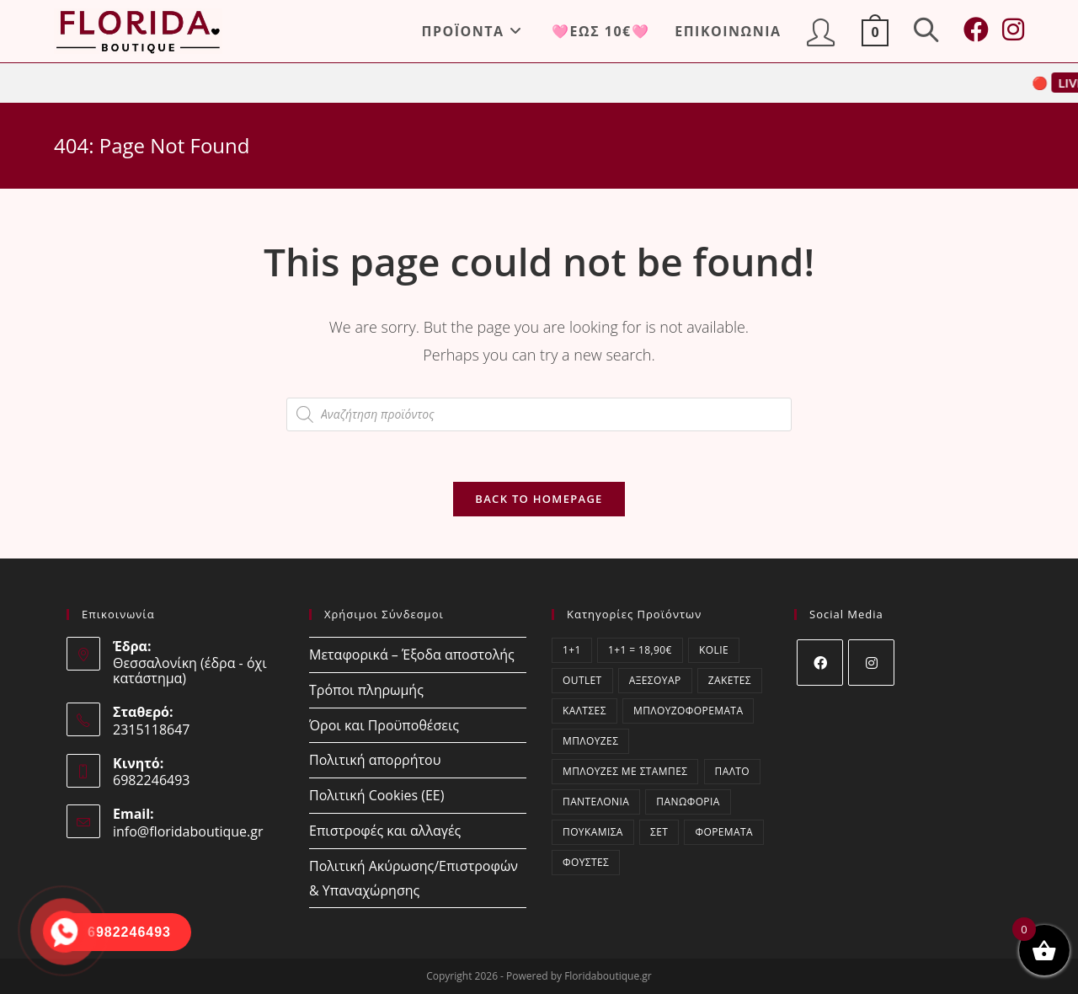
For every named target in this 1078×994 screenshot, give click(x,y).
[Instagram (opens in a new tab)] (1013, 29)
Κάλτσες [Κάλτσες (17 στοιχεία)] (584, 710)
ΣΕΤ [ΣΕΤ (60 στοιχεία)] (659, 832)
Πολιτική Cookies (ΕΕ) (376, 795)
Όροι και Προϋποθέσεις (384, 725)
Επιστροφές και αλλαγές (385, 830)
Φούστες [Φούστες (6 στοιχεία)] (586, 862)
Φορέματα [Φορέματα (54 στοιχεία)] (724, 832)
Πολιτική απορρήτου (374, 760)
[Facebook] (820, 662)
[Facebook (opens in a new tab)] (976, 29)
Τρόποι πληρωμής (366, 690)
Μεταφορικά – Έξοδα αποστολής (412, 654)
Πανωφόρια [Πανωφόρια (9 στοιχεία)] (687, 801)
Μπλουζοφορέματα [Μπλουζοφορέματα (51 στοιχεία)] (688, 710)
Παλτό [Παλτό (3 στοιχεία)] (732, 771)
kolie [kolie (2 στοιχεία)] (713, 650)
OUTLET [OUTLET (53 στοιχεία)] (582, 680)
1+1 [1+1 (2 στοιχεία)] (572, 650)
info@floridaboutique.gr (188, 831)
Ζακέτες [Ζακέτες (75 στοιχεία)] (729, 680)
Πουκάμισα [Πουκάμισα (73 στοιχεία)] (593, 832)
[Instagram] (871, 662)
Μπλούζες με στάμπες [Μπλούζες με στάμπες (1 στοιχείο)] (625, 771)
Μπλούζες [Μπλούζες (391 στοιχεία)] (590, 741)
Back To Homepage (538, 498)
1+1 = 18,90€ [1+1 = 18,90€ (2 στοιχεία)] (640, 650)
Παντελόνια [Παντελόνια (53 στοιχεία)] (596, 801)
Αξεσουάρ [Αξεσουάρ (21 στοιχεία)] (655, 680)
